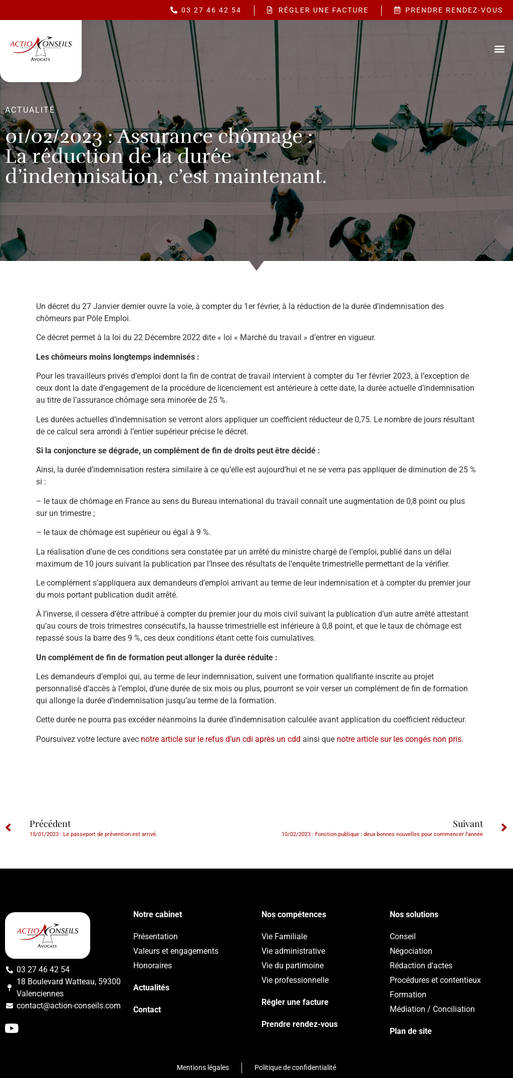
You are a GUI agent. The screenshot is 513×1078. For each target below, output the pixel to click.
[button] (499, 48)
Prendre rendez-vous (300, 1024)
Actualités (151, 987)
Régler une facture (295, 1002)
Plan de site (411, 1031)
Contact (147, 1009)
